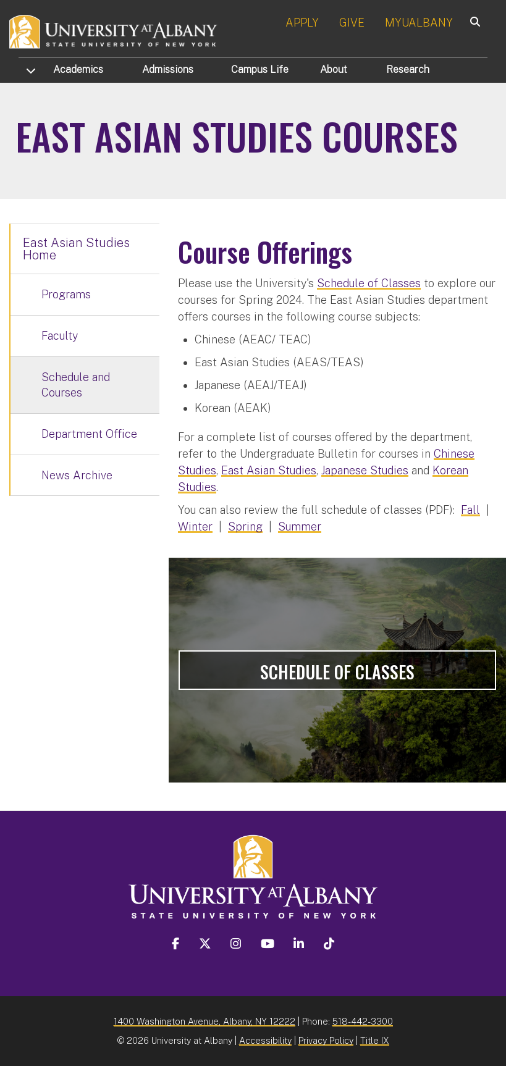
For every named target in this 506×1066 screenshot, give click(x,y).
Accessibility (265, 1040)
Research (407, 69)
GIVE (352, 22)
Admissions (167, 69)
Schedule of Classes (369, 283)
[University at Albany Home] (113, 30)
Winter (195, 526)
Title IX (374, 1040)
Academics (78, 69)
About (333, 69)
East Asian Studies (268, 470)
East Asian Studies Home (76, 248)
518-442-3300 (362, 1021)
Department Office (89, 433)
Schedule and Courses (75, 385)
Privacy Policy (325, 1040)
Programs (66, 294)
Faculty (59, 335)
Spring (245, 526)
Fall (470, 509)
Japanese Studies (364, 470)
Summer (299, 526)
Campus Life (260, 69)
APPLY (302, 22)
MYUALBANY (419, 22)
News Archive (76, 475)
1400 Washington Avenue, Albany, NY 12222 (204, 1021)
